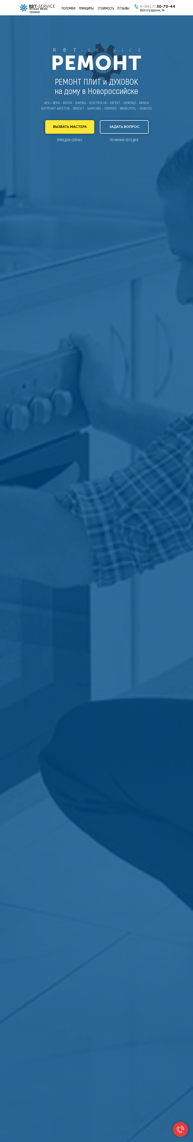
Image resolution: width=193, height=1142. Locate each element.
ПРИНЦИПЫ (86, 8)
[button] (69, 127)
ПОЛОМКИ (68, 8)
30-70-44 (157, 6)
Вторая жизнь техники (38, 10)
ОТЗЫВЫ (123, 8)
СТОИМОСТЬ (106, 8)
